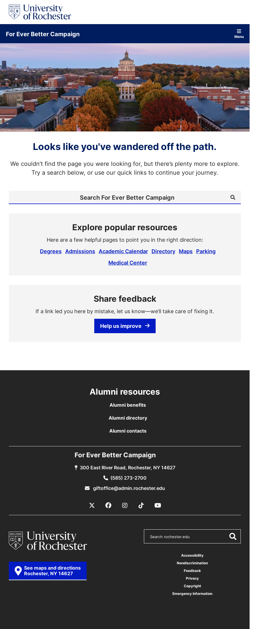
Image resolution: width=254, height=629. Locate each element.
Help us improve (125, 326)
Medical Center (127, 262)
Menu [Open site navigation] (239, 34)
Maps (186, 251)
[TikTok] (141, 505)
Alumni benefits (128, 405)
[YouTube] (158, 505)
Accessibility (192, 555)
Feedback (192, 570)
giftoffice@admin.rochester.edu (128, 488)
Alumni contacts (128, 431)
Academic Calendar (123, 251)
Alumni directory (128, 418)
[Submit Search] (233, 197)
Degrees (51, 251)
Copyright (192, 585)
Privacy (192, 578)
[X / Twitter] (92, 505)
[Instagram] (125, 505)
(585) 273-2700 (128, 478)
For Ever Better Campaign (43, 33)
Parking (206, 251)
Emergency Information (192, 593)
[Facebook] (108, 505)
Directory (163, 251)
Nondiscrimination (192, 562)
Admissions (80, 251)
